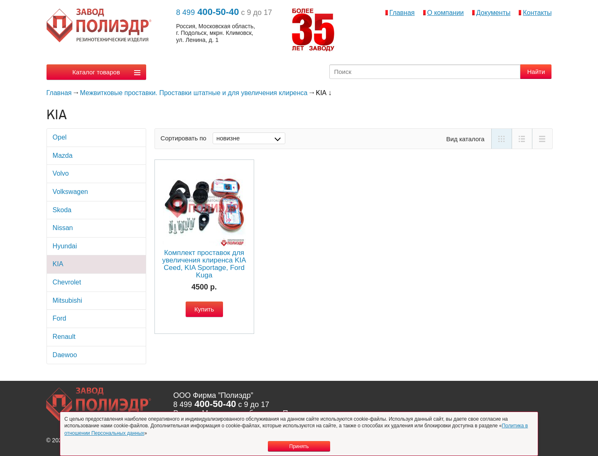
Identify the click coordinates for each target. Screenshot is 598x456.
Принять (299, 446)
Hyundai (65, 246)
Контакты (537, 12)
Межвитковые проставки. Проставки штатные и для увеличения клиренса (194, 92)
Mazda (63, 155)
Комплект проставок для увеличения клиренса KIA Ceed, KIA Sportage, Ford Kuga (204, 264)
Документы (493, 12)
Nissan (63, 227)
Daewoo (65, 354)
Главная (402, 12)
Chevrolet (67, 282)
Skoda (62, 209)
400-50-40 (207, 12)
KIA (58, 263)
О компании (445, 12)
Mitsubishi (67, 300)
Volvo (61, 173)
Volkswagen (70, 191)
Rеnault (64, 336)
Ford (59, 318)
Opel (60, 137)
